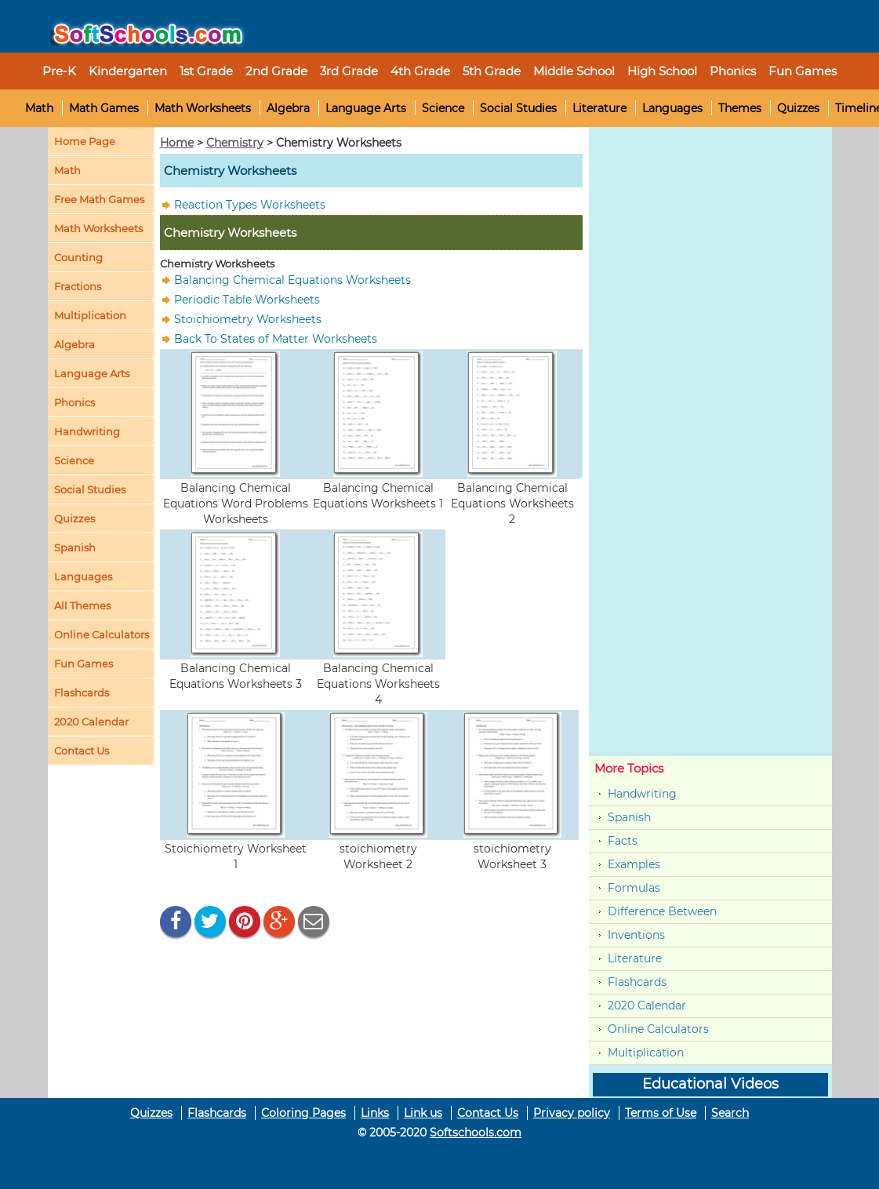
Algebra (288, 108)
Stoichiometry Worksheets (247, 319)
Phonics (74, 402)
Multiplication (90, 315)
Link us (423, 1113)
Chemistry (234, 143)
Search (730, 1113)
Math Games (104, 108)
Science (443, 108)
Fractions (77, 286)
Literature (599, 108)
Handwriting (87, 431)
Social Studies (518, 108)
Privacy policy (571, 1113)
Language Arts (365, 108)
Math (39, 108)
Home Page (84, 141)
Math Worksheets (202, 108)
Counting (78, 257)
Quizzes (798, 108)
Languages (672, 108)
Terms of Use (660, 1113)
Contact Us (487, 1113)
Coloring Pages (303, 1113)
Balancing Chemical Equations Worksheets (292, 280)
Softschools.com (475, 1132)
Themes (739, 108)
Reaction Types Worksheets (249, 205)
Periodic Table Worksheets (247, 300)
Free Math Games (99, 199)
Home (177, 143)
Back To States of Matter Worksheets (275, 339)
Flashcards (637, 982)
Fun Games (802, 71)
